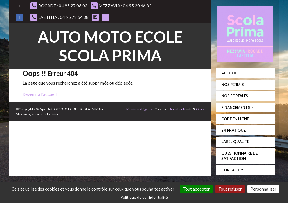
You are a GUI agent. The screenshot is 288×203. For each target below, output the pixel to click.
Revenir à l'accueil (39, 94)
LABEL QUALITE (235, 141)
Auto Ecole (178, 109)
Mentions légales (139, 109)
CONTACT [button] (230, 170)
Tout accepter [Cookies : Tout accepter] (196, 188)
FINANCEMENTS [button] (236, 107)
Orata (200, 109)
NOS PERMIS (232, 84)
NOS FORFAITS (235, 96)
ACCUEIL (229, 73)
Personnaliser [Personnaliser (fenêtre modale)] (263, 188)
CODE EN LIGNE (235, 118)
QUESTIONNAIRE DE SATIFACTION (239, 156)
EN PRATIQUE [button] (233, 130)
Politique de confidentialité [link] (144, 197)
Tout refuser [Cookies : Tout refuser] (230, 188)
